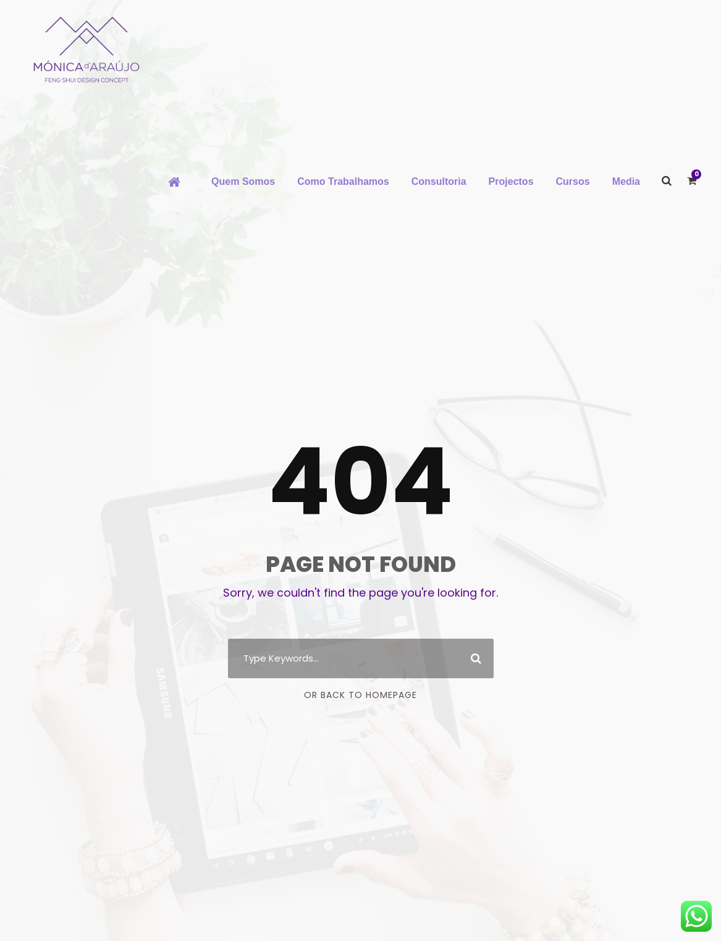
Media (626, 181)
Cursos (573, 181)
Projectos (511, 181)
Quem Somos (243, 181)
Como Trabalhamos (343, 181)
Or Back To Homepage (360, 695)
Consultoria (438, 181)
